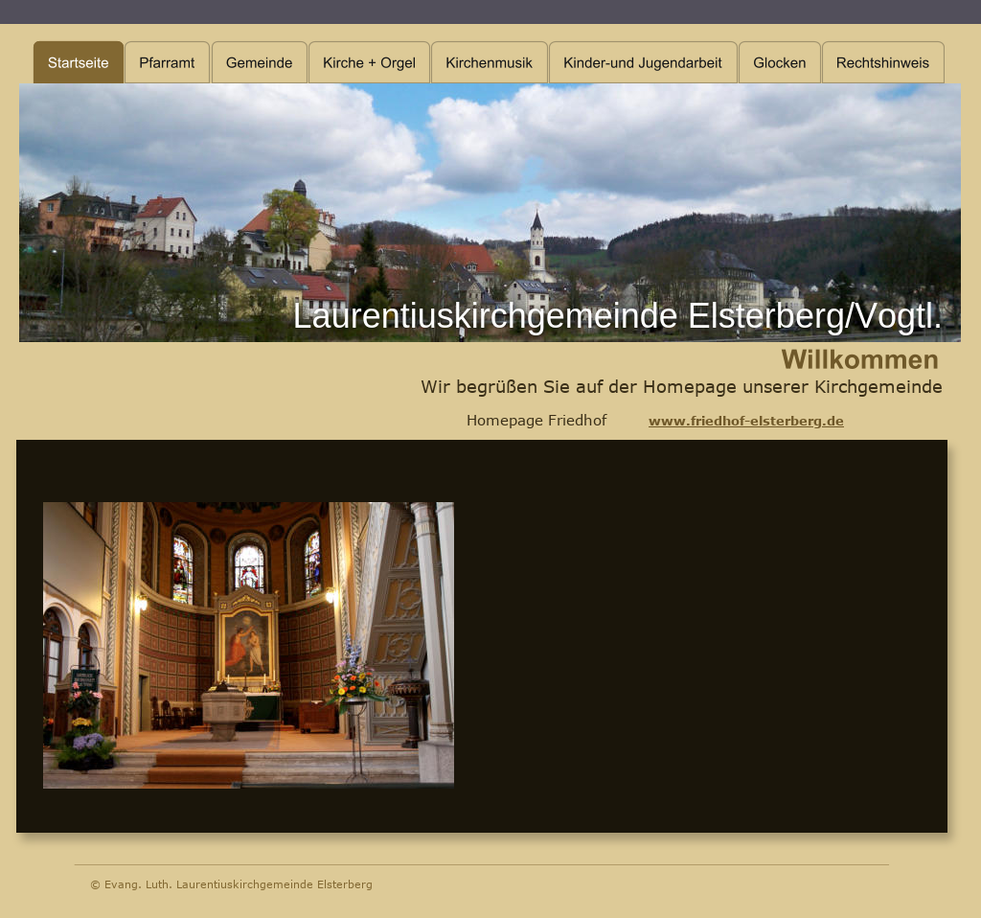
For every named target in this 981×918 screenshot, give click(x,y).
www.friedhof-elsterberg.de (746, 420)
